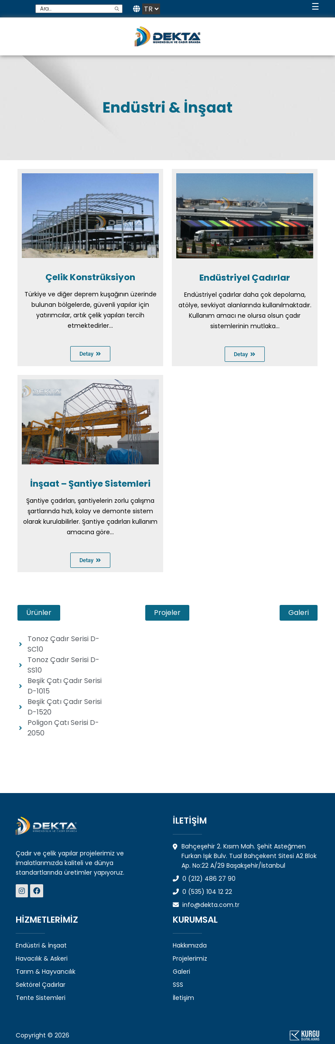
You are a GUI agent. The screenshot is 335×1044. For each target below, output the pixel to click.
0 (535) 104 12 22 (202, 891)
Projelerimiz (190, 958)
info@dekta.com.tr (206, 904)
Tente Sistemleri (40, 997)
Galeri (181, 971)
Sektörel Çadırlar (40, 984)
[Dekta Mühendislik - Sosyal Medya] (23, 891)
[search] (116, 8)
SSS (178, 984)
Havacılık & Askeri (42, 958)
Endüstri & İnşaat (41, 945)
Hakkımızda (190, 945)
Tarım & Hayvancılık (45, 971)
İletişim (183, 997)
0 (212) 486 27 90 (204, 878)
